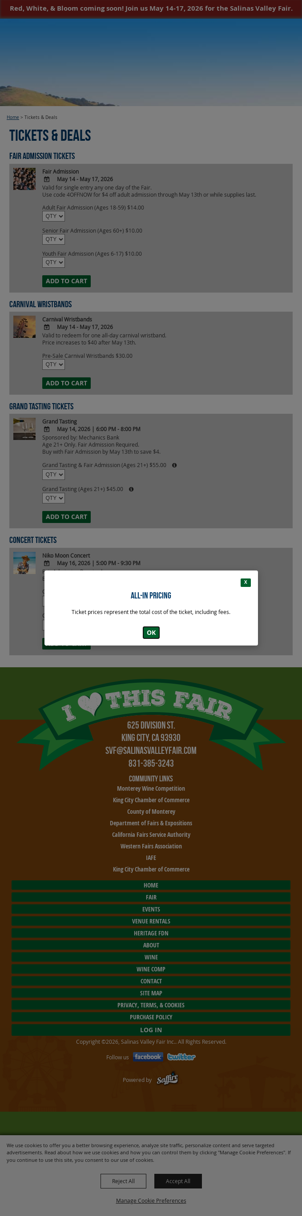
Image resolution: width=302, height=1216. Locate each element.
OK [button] (151, 632)
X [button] (245, 582)
